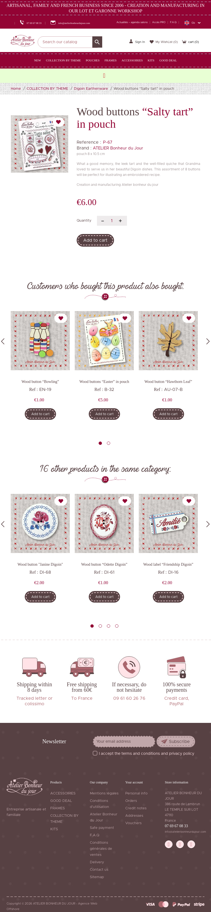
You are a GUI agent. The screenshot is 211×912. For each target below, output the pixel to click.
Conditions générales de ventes (101, 849)
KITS (54, 829)
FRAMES (57, 808)
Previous (3, 341)
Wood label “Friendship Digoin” (168, 564)
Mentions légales (104, 793)
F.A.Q (173, 22)
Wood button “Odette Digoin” (104, 564)
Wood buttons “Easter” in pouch (104, 382)
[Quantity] (112, 221)
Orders (131, 801)
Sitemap (97, 877)
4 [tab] (116, 626)
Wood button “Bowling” (40, 382)
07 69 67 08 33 (176, 826)
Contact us (99, 870)
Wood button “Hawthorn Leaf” (168, 382)
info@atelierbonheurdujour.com (185, 832)
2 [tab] (108, 443)
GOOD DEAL (61, 801)
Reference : (89, 142)
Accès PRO (158, 22)
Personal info (136, 793)
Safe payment (102, 828)
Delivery (97, 862)
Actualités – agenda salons (132, 22)
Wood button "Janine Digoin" (40, 564)
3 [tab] (108, 626)
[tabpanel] (40, 369)
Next (208, 341)
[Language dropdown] (192, 23)
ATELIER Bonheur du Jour (118, 148)
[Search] (70, 42)
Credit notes (135, 808)
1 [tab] (100, 443)
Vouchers (133, 823)
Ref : (33, 389)
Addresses (134, 816)
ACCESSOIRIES (63, 793)
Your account (134, 782)
